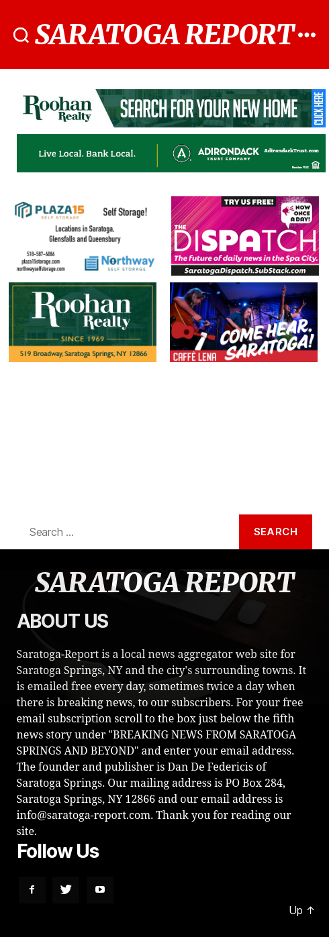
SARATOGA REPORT (165, 34)
